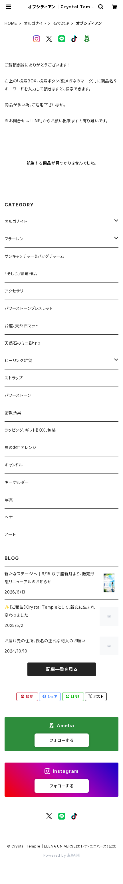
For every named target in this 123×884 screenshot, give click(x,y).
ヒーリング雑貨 (18, 360)
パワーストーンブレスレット (29, 308)
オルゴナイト (35, 23)
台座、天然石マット (22, 325)
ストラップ (14, 377)
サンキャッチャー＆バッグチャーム (34, 256)
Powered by (61, 855)
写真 (9, 499)
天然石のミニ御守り (23, 343)
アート (10, 534)
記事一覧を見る (61, 669)
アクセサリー (16, 290)
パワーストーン (18, 395)
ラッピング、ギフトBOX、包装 (30, 430)
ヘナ (9, 517)
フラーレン (14, 238)
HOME (11, 23)
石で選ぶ (61, 23)
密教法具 (13, 412)
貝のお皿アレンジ (20, 447)
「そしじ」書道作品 (21, 273)
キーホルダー (17, 482)
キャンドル (14, 464)
